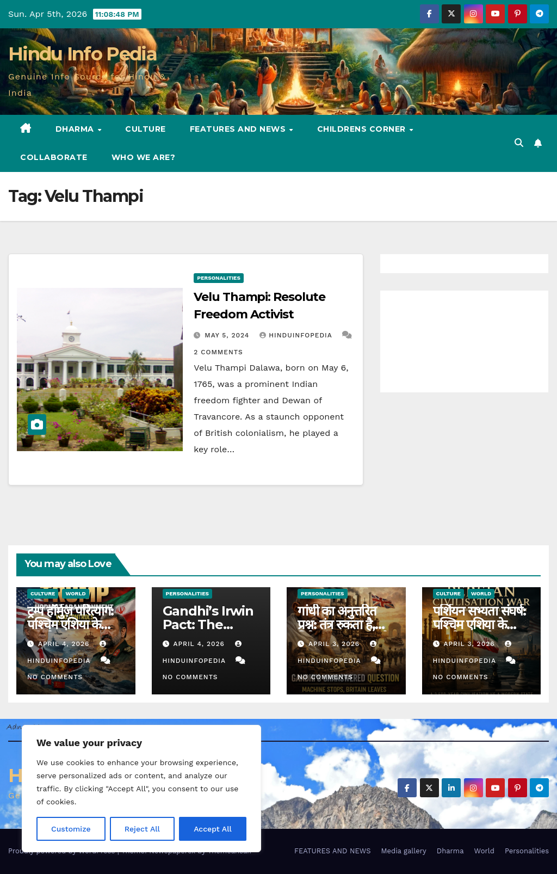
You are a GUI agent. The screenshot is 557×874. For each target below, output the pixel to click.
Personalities (218, 278)
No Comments (55, 677)
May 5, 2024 (228, 335)
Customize (71, 828)
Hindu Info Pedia (82, 53)
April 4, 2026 (65, 644)
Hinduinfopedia (297, 335)
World (75, 593)
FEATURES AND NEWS (239, 129)
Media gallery (403, 851)
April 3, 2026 (335, 644)
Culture (145, 129)
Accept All (213, 828)
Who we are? (144, 157)
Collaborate (54, 157)
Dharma (76, 129)
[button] (519, 143)
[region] (141, 788)
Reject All (142, 828)
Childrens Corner (363, 129)
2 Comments (218, 352)
